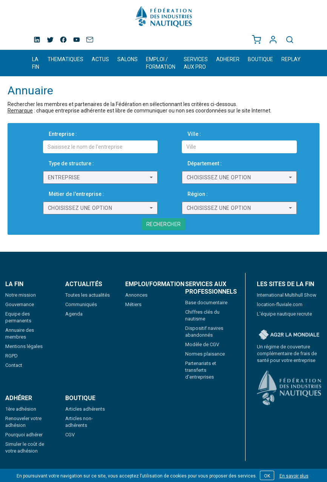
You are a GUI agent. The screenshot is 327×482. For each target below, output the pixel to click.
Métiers (133, 304)
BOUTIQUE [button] (260, 59)
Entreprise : (63, 134)
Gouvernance (19, 304)
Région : (197, 194)
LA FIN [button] (35, 63)
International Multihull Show (286, 295)
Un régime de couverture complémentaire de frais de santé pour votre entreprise (287, 353)
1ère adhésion (20, 409)
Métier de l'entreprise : (76, 194)
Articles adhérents (85, 409)
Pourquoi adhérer (24, 434)
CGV (70, 434)
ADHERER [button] (227, 59)
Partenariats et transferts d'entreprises (200, 370)
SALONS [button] (127, 59)
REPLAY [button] (291, 59)
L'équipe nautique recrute (284, 314)
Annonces (136, 295)
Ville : (194, 134)
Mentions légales (24, 346)
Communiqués (81, 304)
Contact (13, 365)
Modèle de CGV (202, 344)
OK (267, 476)
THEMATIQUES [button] (65, 59)
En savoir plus (294, 476)
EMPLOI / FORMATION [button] (160, 63)
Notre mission (20, 295)
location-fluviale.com (279, 304)
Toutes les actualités (87, 295)
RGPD (11, 356)
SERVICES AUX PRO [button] (196, 63)
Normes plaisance (205, 354)
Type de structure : (71, 163)
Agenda (74, 314)
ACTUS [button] (100, 59)
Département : (204, 163)
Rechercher (163, 224)
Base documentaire (206, 302)
